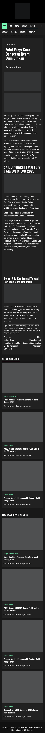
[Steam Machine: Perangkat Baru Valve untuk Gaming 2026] (22, 378)
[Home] (4, 26)
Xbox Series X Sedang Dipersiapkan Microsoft (32, 341)
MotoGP (5, 32)
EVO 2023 (30, 326)
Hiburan (23, 32)
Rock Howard (20, 330)
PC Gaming (28, 328)
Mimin (20, 67)
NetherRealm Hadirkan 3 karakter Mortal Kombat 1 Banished (13, 343)
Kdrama (14, 32)
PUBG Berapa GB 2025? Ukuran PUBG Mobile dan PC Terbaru (21, 450)
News (17, 26)
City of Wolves (20, 326)
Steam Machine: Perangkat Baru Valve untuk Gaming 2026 (21, 401)
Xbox (17, 333)
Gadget (32, 26)
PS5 (12, 330)
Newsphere (16, 730)
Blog (10, 26)
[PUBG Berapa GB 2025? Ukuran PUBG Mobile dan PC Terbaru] (22, 427)
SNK (22, 121)
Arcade (10, 326)
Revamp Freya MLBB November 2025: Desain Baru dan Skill (21, 711)
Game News (13, 328)
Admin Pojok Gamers (24, 406)
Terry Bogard (30, 330)
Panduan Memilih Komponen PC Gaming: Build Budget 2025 (22, 499)
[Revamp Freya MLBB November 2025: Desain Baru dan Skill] (22, 687)
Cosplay (32, 32)
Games (24, 26)
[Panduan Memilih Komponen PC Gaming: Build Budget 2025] (22, 476)
